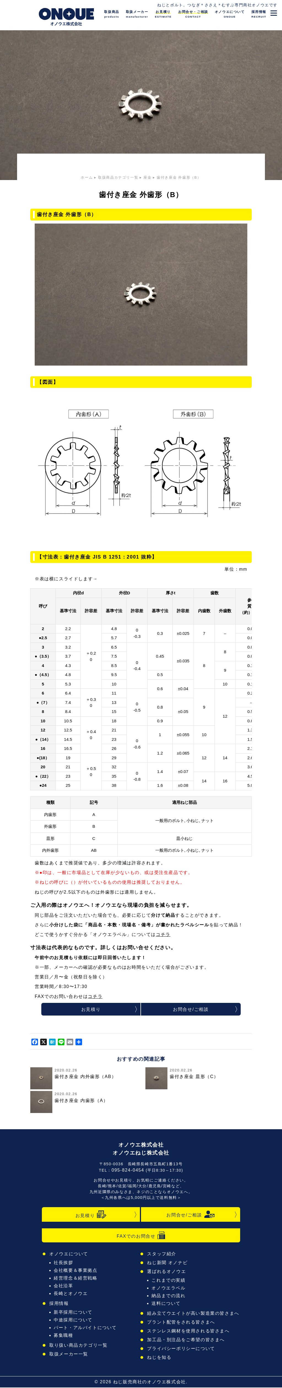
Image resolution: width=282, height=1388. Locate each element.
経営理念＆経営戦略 (76, 1278)
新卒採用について (74, 1312)
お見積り (91, 1009)
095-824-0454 (127, 1170)
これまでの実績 (170, 1280)
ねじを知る (161, 1358)
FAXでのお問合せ (141, 1236)
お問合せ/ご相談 (191, 1009)
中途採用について (74, 1320)
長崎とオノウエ (72, 1294)
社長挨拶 (65, 1263)
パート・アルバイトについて (85, 1328)
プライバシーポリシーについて (182, 1349)
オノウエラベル (170, 1288)
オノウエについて (69, 1254)
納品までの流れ (170, 1296)
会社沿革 (65, 1286)
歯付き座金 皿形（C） (194, 1077)
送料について (168, 1304)
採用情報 (60, 1304)
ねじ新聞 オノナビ (169, 1263)
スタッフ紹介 (164, 1254)
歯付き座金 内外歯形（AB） (85, 1077)
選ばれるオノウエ (168, 1272)
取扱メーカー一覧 (69, 1354)
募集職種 (65, 1335)
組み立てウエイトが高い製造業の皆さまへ (193, 1313)
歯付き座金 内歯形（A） (81, 1101)
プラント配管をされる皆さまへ (182, 1322)
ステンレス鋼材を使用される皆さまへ (189, 1331)
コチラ (163, 934)
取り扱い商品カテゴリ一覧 (78, 1345)
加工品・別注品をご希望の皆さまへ (186, 1340)
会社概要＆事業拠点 (76, 1271)
